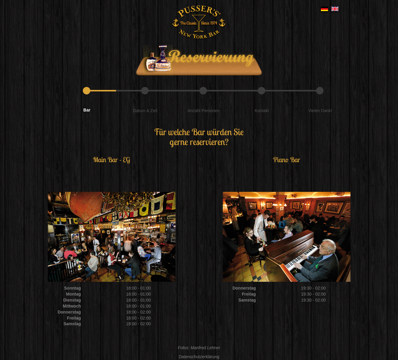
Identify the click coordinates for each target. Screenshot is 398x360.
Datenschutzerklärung (199, 356)
